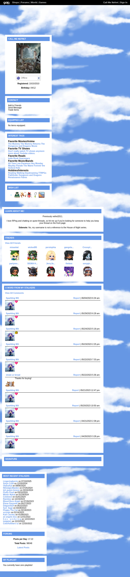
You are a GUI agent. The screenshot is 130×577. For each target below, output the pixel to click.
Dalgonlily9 (8, 506)
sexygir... (87, 263)
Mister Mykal (9, 495)
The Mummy (14, 144)
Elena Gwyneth (10, 503)
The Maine (28, 166)
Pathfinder (13, 175)
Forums (25, 2)
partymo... (14, 263)
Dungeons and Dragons (30, 175)
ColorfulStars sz (11, 523)
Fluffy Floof (8, 492)
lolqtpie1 (7, 521)
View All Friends (13, 243)
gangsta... (69, 247)
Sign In (123, 2)
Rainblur (7, 499)
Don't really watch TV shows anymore (26, 151)
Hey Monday (37, 163)
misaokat (14, 247)
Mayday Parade (15, 166)
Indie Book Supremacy (19, 158)
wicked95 (32, 247)
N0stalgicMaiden (11, 488)
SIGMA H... (32, 263)
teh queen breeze (11, 490)
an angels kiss (10, 517)
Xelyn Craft (8, 483)
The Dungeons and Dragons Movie (26, 145)
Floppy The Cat (10, 510)
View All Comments (14, 293)
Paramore (25, 163)
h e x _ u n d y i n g (12, 519)
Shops (15, 2)
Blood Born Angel (11, 501)
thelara (69, 263)
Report (76, 298)
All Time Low (14, 163)
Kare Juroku (9, 515)
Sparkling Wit (12, 298)
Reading (12, 173)
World (34, 2)
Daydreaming (31, 173)
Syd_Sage (8, 508)
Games (42, 2)
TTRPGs (42, 173)
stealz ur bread (13, 375)
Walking (20, 173)
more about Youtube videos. (21, 153)
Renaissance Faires (17, 177)
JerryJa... (50, 263)
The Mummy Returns (30, 144)
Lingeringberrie (10, 481)
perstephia (51, 247)
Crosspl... (87, 247)
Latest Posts (23, 547)
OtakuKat (7, 486)
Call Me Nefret (110, 2)
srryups (7, 512)
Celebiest (7, 497)
